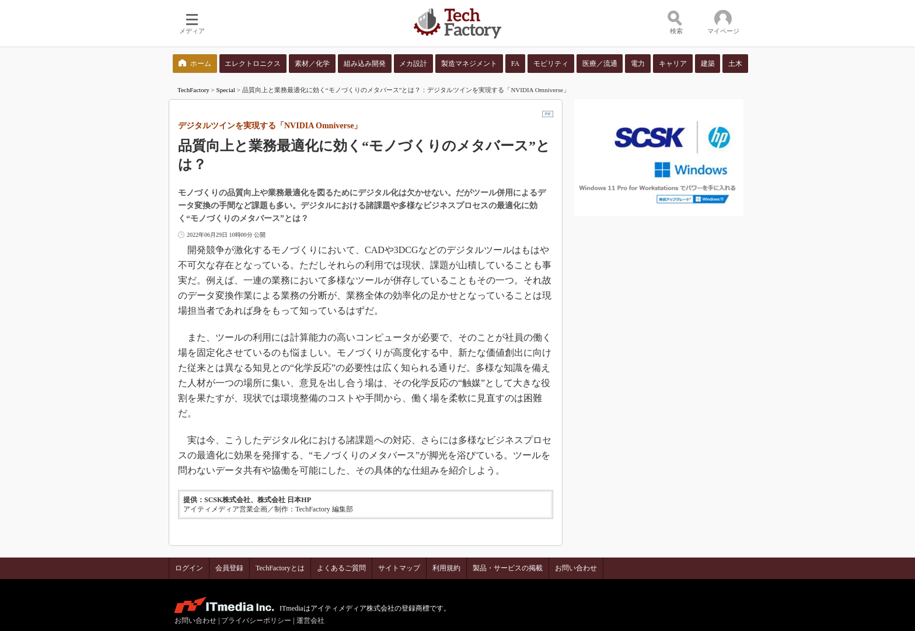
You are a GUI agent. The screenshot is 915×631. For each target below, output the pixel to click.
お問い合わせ (576, 568)
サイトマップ (399, 568)
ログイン (189, 568)
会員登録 (229, 568)
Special (225, 89)
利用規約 (446, 568)
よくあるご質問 (341, 568)
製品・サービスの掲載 (508, 568)
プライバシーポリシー (256, 620)
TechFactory (193, 89)
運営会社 (310, 620)
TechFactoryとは (280, 568)
